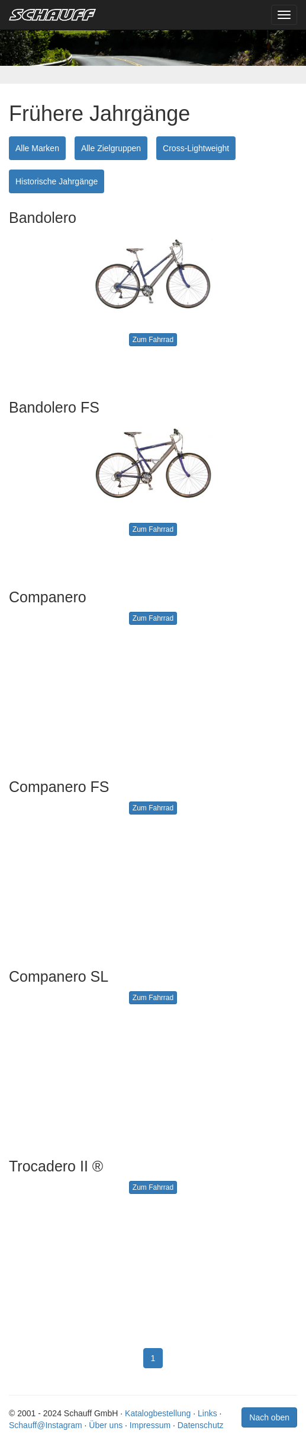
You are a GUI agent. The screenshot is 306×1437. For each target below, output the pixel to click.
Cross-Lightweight (196, 148)
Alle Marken (37, 148)
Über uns (106, 1425)
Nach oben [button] (269, 1417)
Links (207, 1413)
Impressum (150, 1425)
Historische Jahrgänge (56, 181)
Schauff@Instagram (45, 1425)
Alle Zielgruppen (111, 148)
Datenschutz (201, 1425)
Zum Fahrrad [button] (153, 340)
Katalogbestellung (158, 1413)
